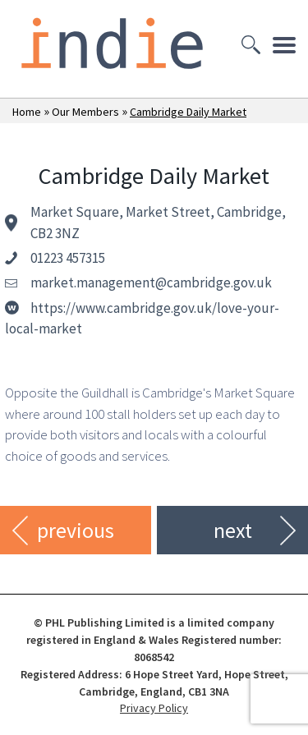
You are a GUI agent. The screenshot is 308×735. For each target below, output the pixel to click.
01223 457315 (67, 258)
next (233, 530)
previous (75, 530)
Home (26, 111)
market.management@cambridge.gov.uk (151, 282)
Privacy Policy (154, 708)
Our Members (85, 111)
